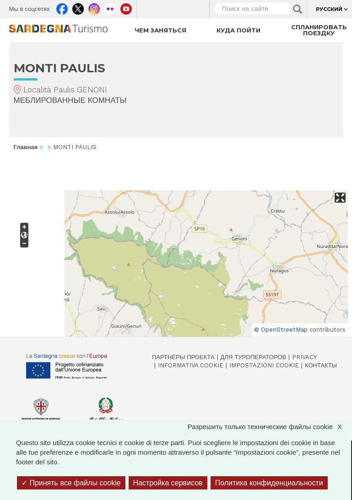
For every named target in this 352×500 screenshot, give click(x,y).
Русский (329, 9)
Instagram (94, 7)
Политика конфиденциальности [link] (269, 483)
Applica (297, 9)
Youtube (126, 7)
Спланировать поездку (319, 30)
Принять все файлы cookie (71, 483)
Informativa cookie (190, 365)
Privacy (304, 357)
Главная (26, 147)
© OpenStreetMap (281, 329)
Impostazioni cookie (264, 365)
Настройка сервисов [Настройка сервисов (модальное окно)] (168, 483)
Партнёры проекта (183, 357)
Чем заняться (160, 30)
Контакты (321, 365)
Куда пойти (238, 30)
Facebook (62, 7)
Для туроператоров (254, 357)
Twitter (78, 7)
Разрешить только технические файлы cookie (269, 426)
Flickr (110, 7)
